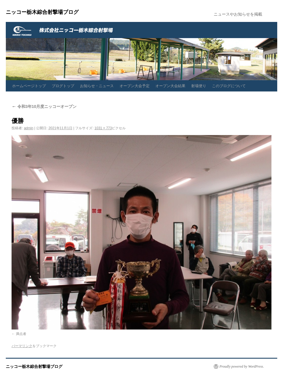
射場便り (198, 86)
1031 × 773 (103, 128)
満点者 (21, 334)
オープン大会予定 (135, 86)
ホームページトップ (29, 86)
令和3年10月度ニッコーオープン (44, 106)
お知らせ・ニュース (97, 86)
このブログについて (229, 86)
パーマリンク (22, 346)
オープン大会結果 (170, 86)
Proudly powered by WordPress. (241, 366)
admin (28, 128)
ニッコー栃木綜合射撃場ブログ (42, 12)
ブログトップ (63, 86)
